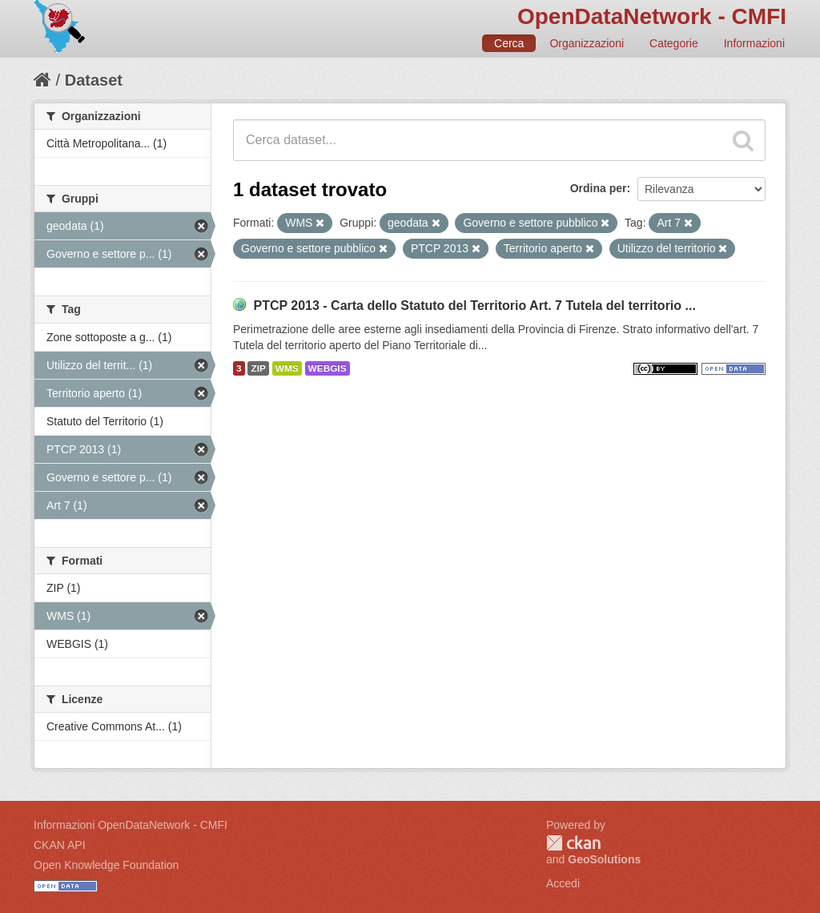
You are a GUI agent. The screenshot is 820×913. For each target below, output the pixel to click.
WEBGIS (327, 368)
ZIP (258, 368)
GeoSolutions (604, 859)
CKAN (573, 843)
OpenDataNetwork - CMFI (651, 16)
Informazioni (754, 43)
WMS (287, 368)
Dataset (94, 80)
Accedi (563, 883)
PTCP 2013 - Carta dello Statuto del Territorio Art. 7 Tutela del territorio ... (474, 305)
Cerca (509, 43)
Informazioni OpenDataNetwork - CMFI (130, 824)
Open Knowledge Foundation (106, 865)
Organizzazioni (586, 43)
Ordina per (598, 188)
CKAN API (60, 845)
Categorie (673, 43)
